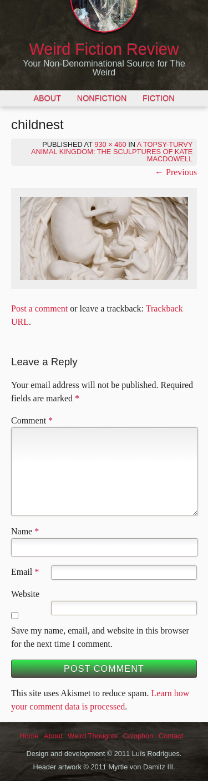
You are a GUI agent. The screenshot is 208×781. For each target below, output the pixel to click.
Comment (32, 420)
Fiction (159, 98)
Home (28, 736)
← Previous (176, 172)
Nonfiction (102, 98)
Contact (171, 736)
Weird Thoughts (93, 736)
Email (21, 571)
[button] (104, 238)
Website (25, 594)
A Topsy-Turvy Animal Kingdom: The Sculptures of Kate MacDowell (111, 151)
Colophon (138, 736)
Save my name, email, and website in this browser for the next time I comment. (100, 637)
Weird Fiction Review (104, 49)
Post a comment (39, 308)
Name (21, 531)
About (47, 98)
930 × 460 (110, 144)
